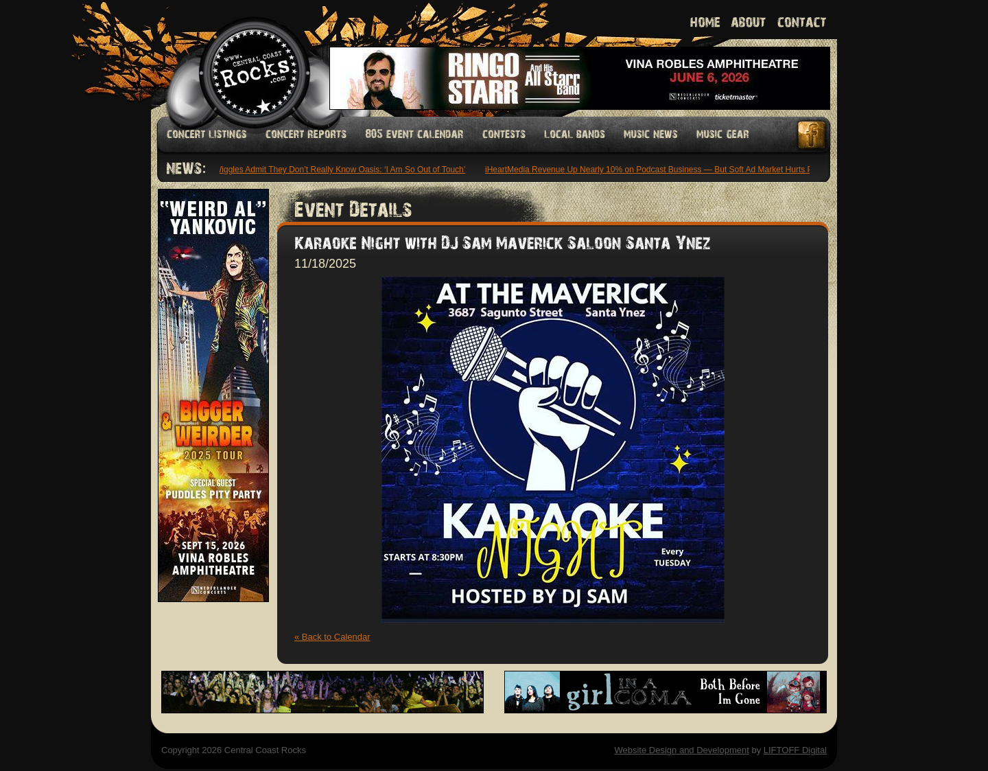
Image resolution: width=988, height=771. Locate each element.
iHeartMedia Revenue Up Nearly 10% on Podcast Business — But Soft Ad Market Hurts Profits (661, 169)
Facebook (812, 135)
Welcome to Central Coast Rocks (238, 58)
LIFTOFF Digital (795, 750)
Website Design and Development (681, 750)
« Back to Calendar (332, 637)
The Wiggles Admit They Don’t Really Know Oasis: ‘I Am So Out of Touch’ (334, 169)
